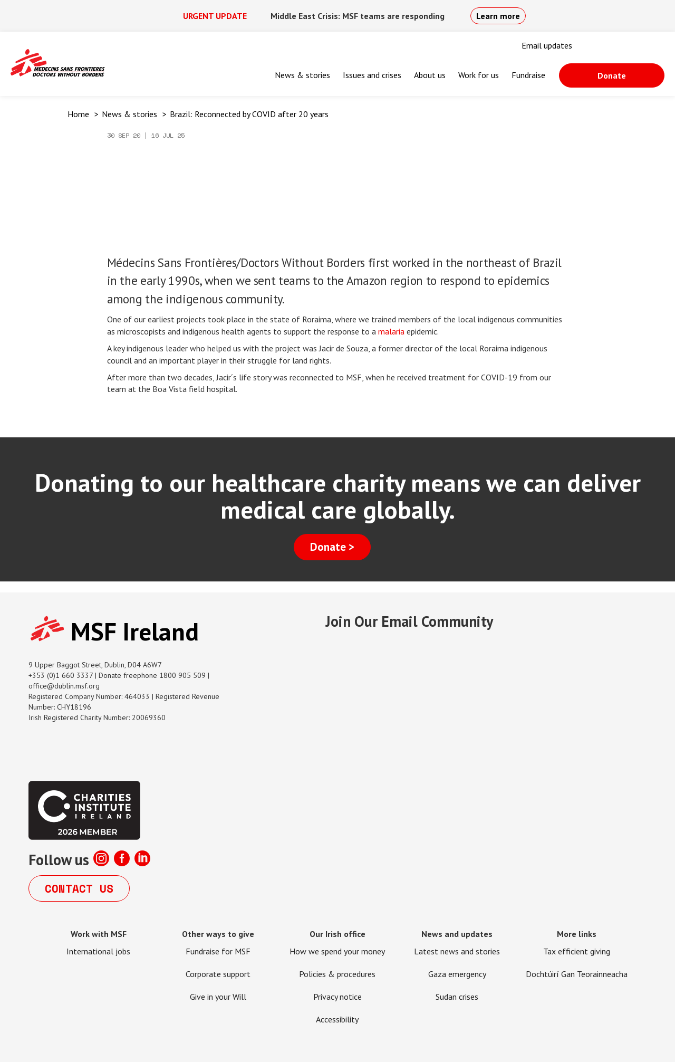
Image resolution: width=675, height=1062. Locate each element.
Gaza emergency (457, 974)
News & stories (302, 75)
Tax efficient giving (576, 951)
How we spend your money (337, 951)
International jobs (98, 951)
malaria (391, 331)
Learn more (498, 16)
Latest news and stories (457, 951)
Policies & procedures (337, 974)
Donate (611, 75)
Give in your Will (218, 996)
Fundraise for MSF (218, 951)
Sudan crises (457, 996)
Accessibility (337, 1019)
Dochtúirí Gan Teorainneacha (577, 974)
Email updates (547, 45)
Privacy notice (337, 996)
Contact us (79, 888)
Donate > (332, 547)
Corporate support (218, 974)
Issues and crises (372, 75)
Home (78, 114)
